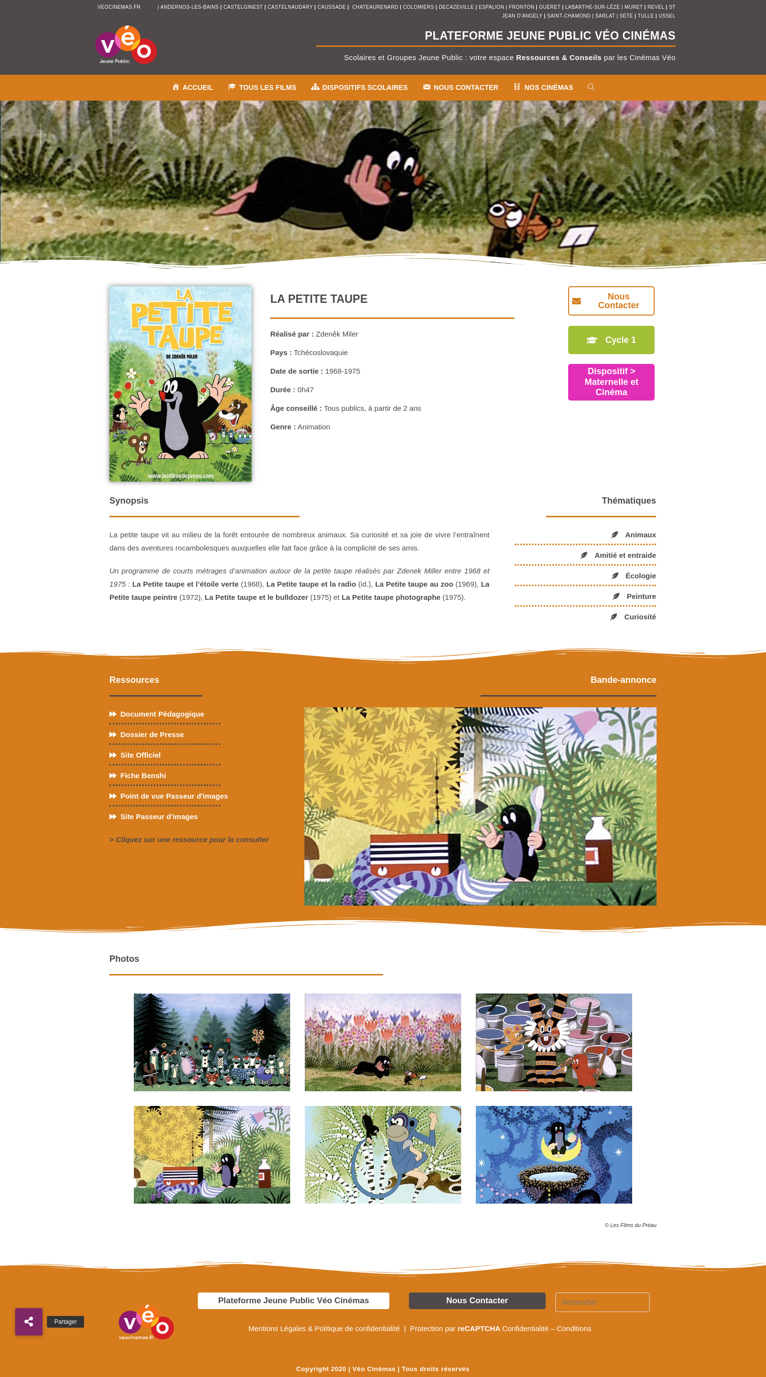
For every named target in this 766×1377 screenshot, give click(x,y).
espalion (491, 7)
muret (634, 7)
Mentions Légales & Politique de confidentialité (325, 1328)
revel (655, 7)
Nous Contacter (477, 1300)
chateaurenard (376, 7)
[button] (29, 1321)
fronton (521, 7)
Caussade (332, 7)
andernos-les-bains (189, 7)
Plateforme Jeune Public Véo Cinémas (293, 1300)
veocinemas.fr (119, 7)
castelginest (243, 7)
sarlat (605, 16)
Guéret (549, 7)
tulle (647, 16)
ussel (667, 16)
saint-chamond (569, 16)
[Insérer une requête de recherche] (602, 1302)
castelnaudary (291, 7)
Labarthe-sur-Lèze (592, 7)
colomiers (418, 7)
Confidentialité (525, 1328)
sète (627, 16)
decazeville (457, 7)
